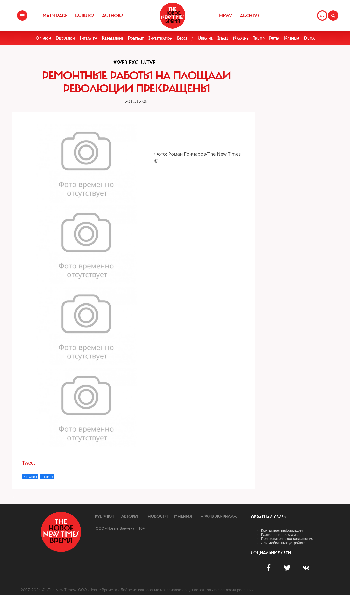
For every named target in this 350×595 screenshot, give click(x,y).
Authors (112, 15)
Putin (274, 38)
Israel (222, 38)
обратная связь (268, 517)
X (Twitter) (30, 476)
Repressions (112, 38)
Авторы (129, 516)
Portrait (136, 38)
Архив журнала (219, 516)
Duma (309, 38)
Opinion (43, 38)
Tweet (28, 463)
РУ (322, 16)
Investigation (160, 38)
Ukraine (205, 38)
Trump (259, 38)
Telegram (47, 476)
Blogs (182, 38)
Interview (88, 38)
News (225, 15)
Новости (158, 516)
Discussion (65, 38)
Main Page (54, 15)
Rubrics (84, 15)
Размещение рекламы (279, 534)
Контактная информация (282, 530)
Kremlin (291, 38)
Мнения (183, 516)
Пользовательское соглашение (287, 539)
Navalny (240, 38)
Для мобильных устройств (283, 543)
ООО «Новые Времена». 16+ (120, 528)
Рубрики (104, 516)
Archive (250, 15)
